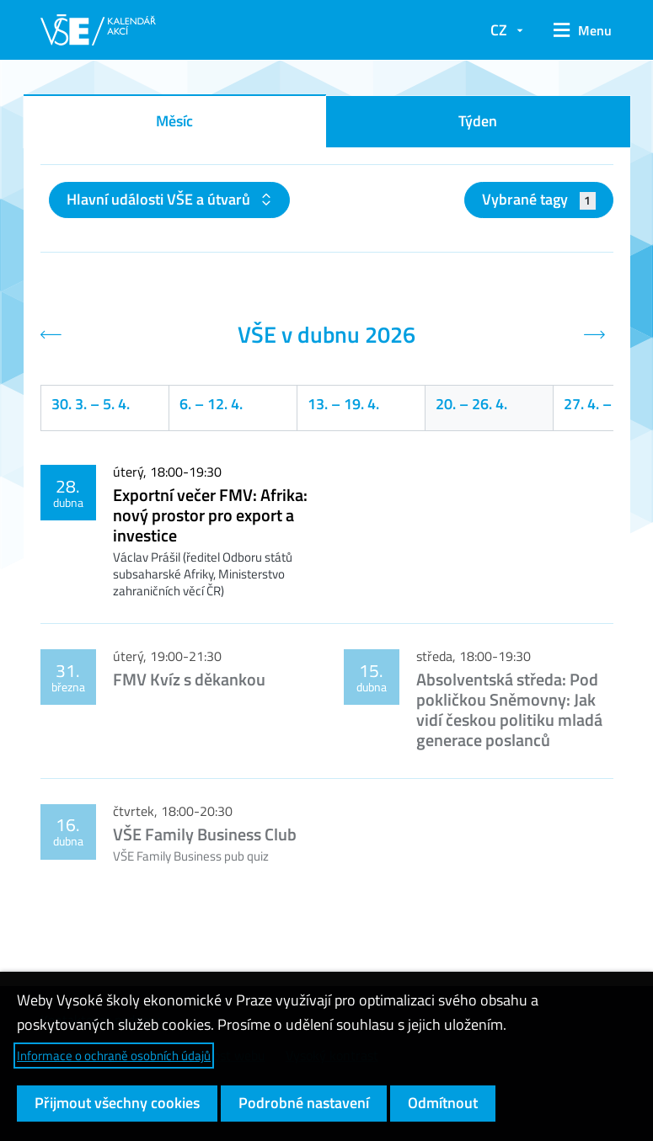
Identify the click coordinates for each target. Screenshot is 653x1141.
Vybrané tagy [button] (539, 199)
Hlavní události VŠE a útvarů (160, 199)
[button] (576, 30)
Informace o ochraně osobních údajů (114, 1055)
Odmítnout (443, 1102)
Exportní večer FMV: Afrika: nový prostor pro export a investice (210, 515)
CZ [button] (498, 30)
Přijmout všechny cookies (117, 1102)
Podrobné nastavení (303, 1102)
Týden (477, 120)
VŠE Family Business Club (205, 834)
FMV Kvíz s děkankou (189, 679)
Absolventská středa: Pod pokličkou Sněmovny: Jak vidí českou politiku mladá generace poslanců (509, 709)
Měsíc (174, 120)
